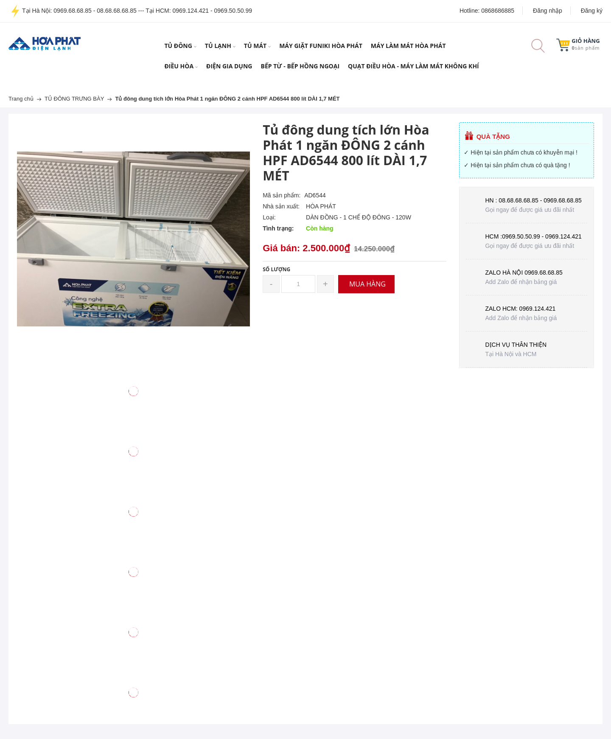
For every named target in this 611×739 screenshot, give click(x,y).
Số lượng (276, 269)
